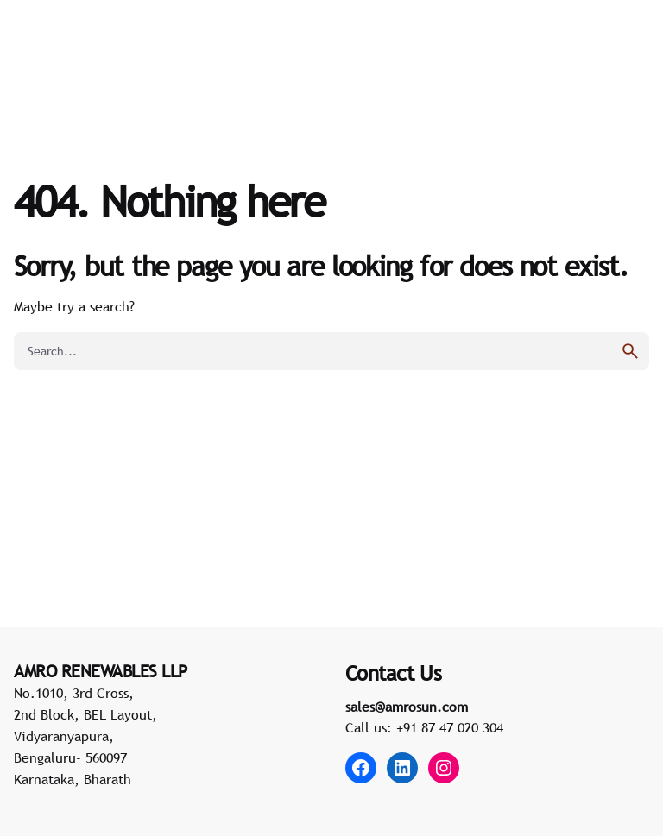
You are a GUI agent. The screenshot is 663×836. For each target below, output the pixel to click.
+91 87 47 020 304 (449, 727)
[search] (630, 351)
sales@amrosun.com (406, 706)
